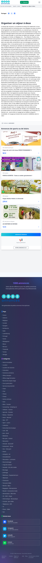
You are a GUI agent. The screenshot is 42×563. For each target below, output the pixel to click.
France (4, 315)
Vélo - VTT (5, 420)
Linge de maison (7, 464)
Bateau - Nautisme (7, 415)
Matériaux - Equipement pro (10, 475)
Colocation (5, 370)
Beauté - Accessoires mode (9, 491)
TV (3, 506)
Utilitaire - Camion (7, 409)
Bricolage (5, 470)
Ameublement (6, 457)
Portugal (4, 336)
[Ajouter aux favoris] (38, 133)
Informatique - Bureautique (10, 499)
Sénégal (4, 354)
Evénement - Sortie (7, 446)
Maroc (4, 344)
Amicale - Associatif (7, 444)
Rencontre (5, 441)
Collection (5, 425)
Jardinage (5, 472)
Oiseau (4, 394)
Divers (4, 451)
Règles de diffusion (16, 556)
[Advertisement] (21, 261)
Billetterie (5, 436)
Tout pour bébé (6, 483)
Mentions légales (4, 556)
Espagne (4, 325)
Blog (26, 556)
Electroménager (6, 462)
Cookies (11, 556)
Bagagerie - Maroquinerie (9, 488)
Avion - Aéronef (6, 417)
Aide (23, 556)
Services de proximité (8, 386)
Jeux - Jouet (5, 433)
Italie (3, 331)
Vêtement (5, 478)
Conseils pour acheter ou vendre (34, 556)
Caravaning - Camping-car (9, 407)
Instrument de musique (9, 428)
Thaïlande (5, 349)
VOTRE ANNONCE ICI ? (21, 247)
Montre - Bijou (6, 485)
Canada (4, 323)
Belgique (4, 320)
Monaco (4, 346)
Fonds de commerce (8, 373)
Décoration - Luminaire (8, 459)
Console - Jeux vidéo (8, 501)
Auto (3, 402)
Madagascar (5, 341)
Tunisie (4, 352)
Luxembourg (6, 333)
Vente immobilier (7, 362)
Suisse (4, 339)
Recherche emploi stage (9, 381)
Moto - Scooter (6, 404)
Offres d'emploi (6, 375)
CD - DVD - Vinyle (7, 496)
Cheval (4, 396)
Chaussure (5, 480)
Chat (3, 391)
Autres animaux (6, 399)
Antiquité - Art (6, 454)
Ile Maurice (5, 328)
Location (4, 365)
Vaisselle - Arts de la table (9, 467)
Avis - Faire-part (6, 449)
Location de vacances (8, 367)
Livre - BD (5, 430)
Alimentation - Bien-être (9, 493)
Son (3, 512)
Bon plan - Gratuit (7, 438)
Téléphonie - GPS (7, 504)
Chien (4, 388)
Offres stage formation (8, 378)
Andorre (4, 318)
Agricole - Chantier (7, 412)
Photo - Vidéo (6, 509)
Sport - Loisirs (6, 423)
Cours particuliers (7, 383)
